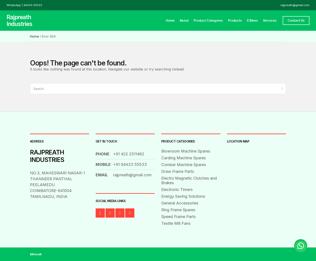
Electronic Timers (177, 189)
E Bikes (252, 20)
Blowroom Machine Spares (185, 151)
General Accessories (179, 203)
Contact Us (296, 20)
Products (235, 20)
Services (270, 20)
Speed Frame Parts (178, 216)
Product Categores (208, 20)
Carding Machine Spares (183, 158)
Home (170, 20)
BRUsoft (36, 254)
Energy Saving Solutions (183, 196)
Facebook (100, 213)
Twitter (110, 213)
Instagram (129, 213)
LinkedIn (120, 213)
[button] (300, 245)
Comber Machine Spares (183, 164)
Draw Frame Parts (177, 171)
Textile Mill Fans (175, 223)
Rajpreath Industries (19, 20)
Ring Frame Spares (178, 210)
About (184, 20)
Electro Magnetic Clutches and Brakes (189, 180)
